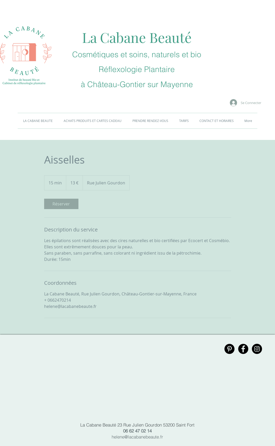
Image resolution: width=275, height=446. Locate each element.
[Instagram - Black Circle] (257, 349)
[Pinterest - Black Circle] (229, 349)
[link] (61, 204)
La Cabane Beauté (137, 37)
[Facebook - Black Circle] (243, 349)
